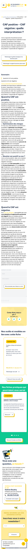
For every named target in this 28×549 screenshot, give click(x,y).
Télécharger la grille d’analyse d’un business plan (14, 57)
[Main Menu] (3, 5)
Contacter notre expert (12, 498)
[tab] (12, 435)
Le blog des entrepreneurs (10, 17)
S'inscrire (14, 534)
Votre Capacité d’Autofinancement (11, 84)
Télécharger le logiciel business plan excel (14, 63)
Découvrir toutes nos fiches (14, 440)
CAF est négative (9, 212)
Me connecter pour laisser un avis (14, 286)
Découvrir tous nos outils (14, 379)
